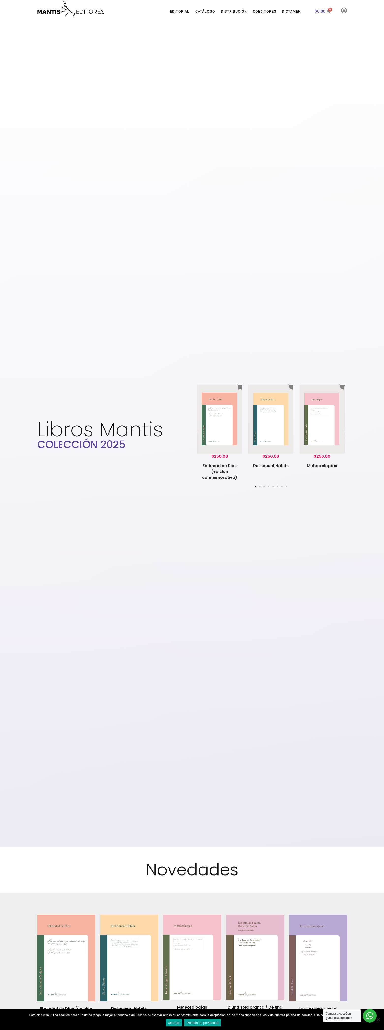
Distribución (234, 11)
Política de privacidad (202, 1023)
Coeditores (264, 11)
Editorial (179, 11)
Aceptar (174, 1023)
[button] (198, 431)
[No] (377, 1019)
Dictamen (291, 11)
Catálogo (205, 11)
